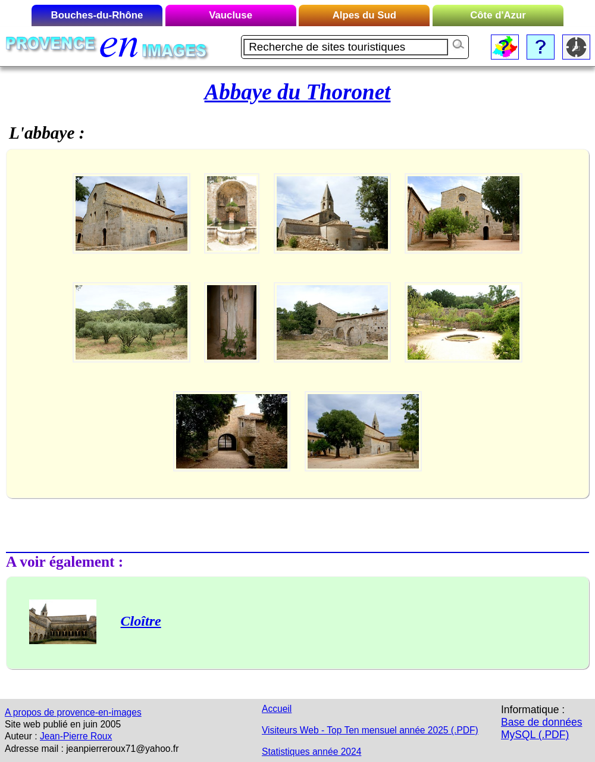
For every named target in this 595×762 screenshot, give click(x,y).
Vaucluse (230, 15)
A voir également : (64, 561)
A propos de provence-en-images (73, 712)
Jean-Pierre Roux (76, 736)
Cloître (141, 621)
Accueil (277, 709)
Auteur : (21, 736)
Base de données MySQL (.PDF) (541, 728)
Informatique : (533, 710)
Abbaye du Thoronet (298, 92)
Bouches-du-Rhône (97, 15)
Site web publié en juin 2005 (63, 724)
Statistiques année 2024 (311, 752)
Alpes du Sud (364, 15)
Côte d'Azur (498, 15)
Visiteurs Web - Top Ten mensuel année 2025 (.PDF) (370, 730)
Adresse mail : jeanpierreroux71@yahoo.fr (91, 749)
